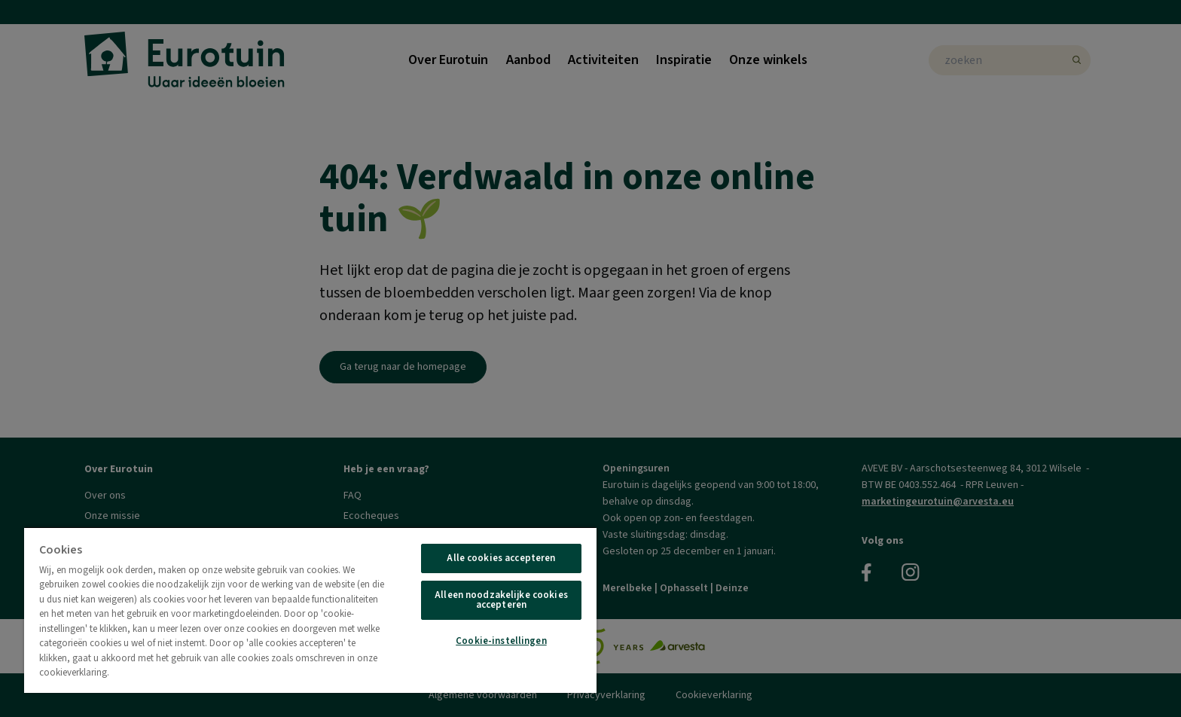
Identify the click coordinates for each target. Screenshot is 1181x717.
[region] (310, 609)
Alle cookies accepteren (501, 558)
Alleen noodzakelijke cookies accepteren (501, 600)
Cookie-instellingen (501, 641)
